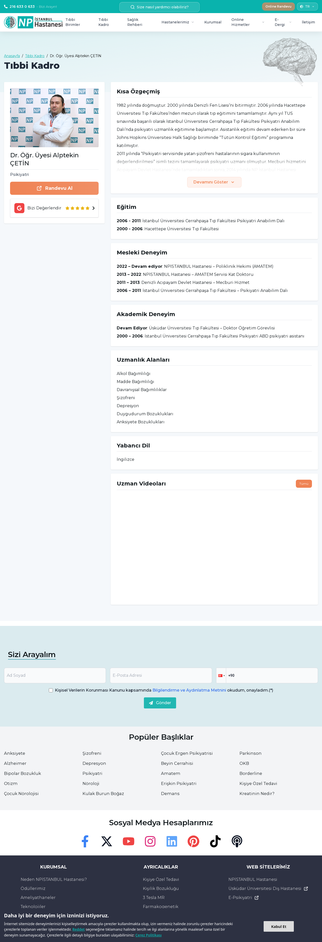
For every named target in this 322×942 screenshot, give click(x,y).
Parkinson (250, 753)
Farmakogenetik (160, 906)
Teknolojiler (33, 906)
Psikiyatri (93, 773)
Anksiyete (15, 753)
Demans (170, 793)
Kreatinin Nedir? (257, 793)
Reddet (78, 929)
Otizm (11, 783)
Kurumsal (212, 22)
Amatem (171, 773)
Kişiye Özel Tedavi (260, 783)
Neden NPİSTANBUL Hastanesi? (54, 879)
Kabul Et (278, 926)
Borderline (251, 773)
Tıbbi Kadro (103, 22)
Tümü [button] (303, 483)
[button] (221, 675)
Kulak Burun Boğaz (105, 793)
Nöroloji (91, 783)
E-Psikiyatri (243, 897)
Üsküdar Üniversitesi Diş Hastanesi (268, 888)
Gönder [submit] (160, 702)
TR (307, 6)
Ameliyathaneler (38, 897)
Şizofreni (92, 753)
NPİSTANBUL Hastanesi (252, 879)
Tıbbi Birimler (72, 22)
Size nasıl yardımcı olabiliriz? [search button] (159, 7)
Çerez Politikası (148, 935)
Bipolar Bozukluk (23, 773)
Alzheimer (15, 763)
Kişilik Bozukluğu (161, 888)
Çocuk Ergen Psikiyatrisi (188, 753)
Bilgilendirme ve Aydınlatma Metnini (189, 690)
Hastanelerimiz (178, 22)
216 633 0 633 (30, 6)
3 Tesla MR (154, 897)
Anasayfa (12, 56)
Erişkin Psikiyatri (179, 783)
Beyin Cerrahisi (178, 763)
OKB (244, 763)
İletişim (308, 22)
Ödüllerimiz (33, 888)
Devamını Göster (214, 182)
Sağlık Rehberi (134, 22)
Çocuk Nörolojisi (22, 793)
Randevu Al (54, 188)
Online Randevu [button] (278, 6)
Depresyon (95, 763)
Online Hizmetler (248, 22)
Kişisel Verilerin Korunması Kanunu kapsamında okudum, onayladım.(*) (164, 690)
